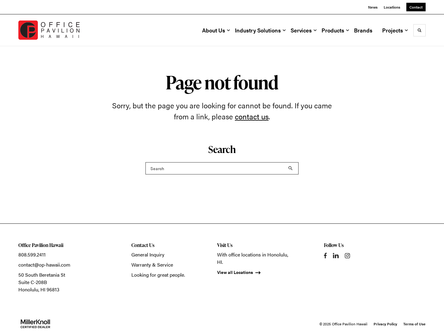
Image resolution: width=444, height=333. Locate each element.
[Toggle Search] (419, 30)
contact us (252, 116)
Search (290, 168)
